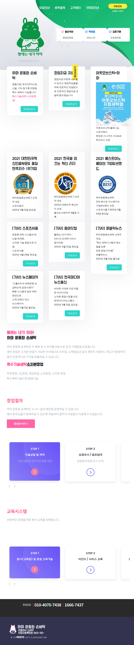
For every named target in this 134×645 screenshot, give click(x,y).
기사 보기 (30, 263)
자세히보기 (113, 148)
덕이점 (92, 32)
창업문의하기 (21, 423)
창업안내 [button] (44, 9)
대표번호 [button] (118, 6)
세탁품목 (60, 8)
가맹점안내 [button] (93, 8)
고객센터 (75, 8)
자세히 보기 (29, 109)
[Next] (16, 486)
